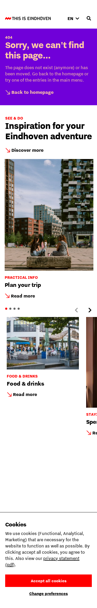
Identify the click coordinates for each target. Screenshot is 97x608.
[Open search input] (89, 18)
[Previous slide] (76, 310)
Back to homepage (32, 92)
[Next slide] (90, 310)
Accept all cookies (48, 580)
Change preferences (48, 593)
